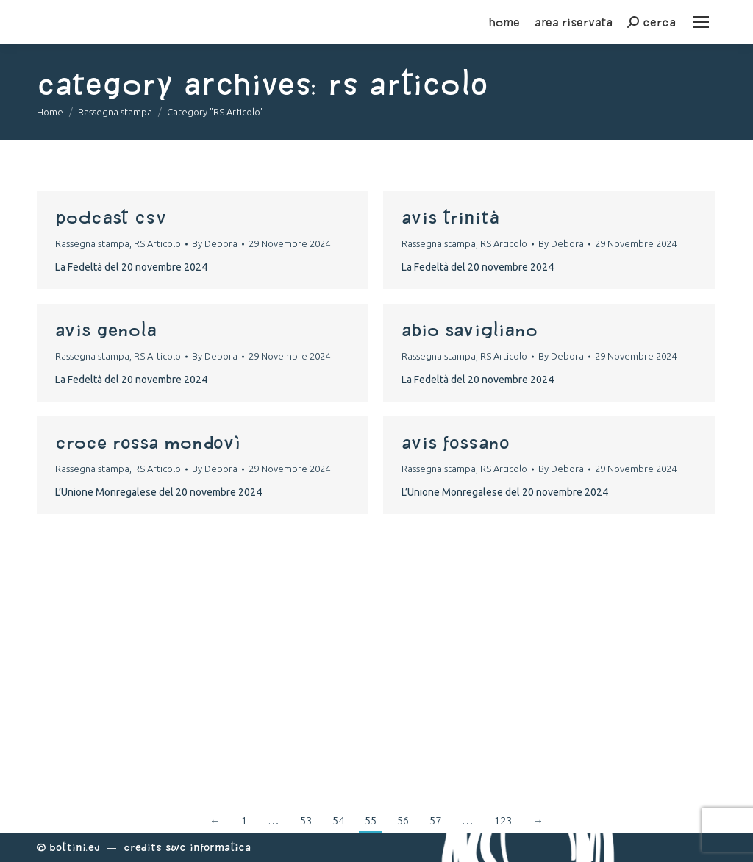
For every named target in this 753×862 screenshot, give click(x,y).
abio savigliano (470, 329)
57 (435, 820)
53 (306, 820)
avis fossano (456, 442)
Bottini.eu (74, 846)
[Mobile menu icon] (700, 22)
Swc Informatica (208, 846)
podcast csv (110, 217)
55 (370, 820)
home (504, 22)
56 (403, 820)
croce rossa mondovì (147, 442)
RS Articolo (157, 243)
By (215, 243)
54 (338, 820)
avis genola (106, 329)
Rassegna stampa (92, 243)
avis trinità (450, 217)
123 (503, 820)
